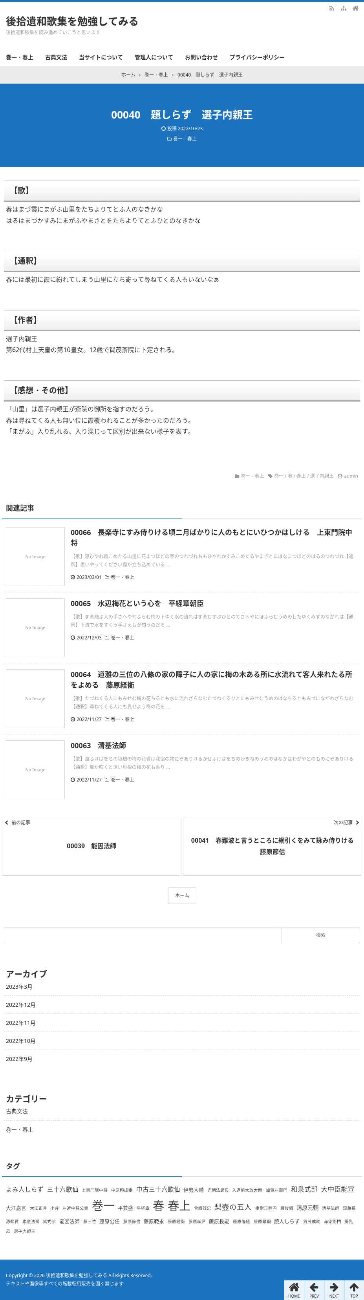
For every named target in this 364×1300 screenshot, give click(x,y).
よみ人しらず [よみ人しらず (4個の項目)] (25, 1189)
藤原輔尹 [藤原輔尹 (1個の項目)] (197, 1221)
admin (351, 476)
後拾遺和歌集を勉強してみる (72, 21)
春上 (301, 476)
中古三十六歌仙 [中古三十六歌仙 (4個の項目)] (158, 1189)
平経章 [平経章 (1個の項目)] (143, 1208)
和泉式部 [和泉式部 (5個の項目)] (304, 1189)
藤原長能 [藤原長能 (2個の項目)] (219, 1221)
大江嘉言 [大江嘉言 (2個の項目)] (16, 1207)
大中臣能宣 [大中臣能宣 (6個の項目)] (337, 1189)
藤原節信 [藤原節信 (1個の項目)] (132, 1221)
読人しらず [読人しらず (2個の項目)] (287, 1221)
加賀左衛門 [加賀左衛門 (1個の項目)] (276, 1190)
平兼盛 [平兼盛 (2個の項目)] (125, 1207)
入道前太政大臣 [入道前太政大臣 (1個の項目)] (247, 1190)
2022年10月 (21, 1040)
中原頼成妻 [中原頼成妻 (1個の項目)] (122, 1190)
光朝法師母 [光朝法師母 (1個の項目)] (218, 1190)
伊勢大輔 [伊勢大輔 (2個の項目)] (193, 1189)
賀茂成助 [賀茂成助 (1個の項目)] (311, 1221)
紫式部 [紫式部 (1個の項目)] (49, 1221)
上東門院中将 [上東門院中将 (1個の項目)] (95, 1190)
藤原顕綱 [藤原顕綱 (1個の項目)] (262, 1221)
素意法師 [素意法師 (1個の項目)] (31, 1221)
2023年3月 (19, 986)
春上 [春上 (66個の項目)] (179, 1205)
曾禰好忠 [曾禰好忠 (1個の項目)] (202, 1208)
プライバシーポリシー (257, 57)
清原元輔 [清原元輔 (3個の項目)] (307, 1207)
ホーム (182, 895)
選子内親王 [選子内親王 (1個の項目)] (24, 1231)
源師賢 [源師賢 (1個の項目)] (12, 1221)
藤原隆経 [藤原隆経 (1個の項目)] (241, 1221)
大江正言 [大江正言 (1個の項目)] (38, 1208)
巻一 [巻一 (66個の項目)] (103, 1205)
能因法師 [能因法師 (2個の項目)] (69, 1221)
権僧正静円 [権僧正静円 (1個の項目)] (266, 1208)
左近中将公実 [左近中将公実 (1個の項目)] (75, 1208)
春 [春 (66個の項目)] (158, 1205)
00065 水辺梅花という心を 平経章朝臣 (137, 603)
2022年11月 (21, 1022)
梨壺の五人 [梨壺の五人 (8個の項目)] (233, 1207)
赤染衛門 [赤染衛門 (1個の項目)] (332, 1221)
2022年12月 (21, 1004)
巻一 (279, 476)
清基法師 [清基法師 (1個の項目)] (330, 1208)
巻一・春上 (19, 57)
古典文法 (56, 57)
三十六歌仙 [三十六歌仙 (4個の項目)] (63, 1189)
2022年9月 (19, 1059)
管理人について (154, 57)
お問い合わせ (201, 57)
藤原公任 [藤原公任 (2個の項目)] (109, 1221)
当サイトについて (101, 57)
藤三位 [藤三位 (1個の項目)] (89, 1221)
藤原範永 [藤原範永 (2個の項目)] (154, 1221)
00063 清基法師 (98, 745)
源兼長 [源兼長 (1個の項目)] (349, 1208)
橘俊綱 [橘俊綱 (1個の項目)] (286, 1208)
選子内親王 (322, 476)
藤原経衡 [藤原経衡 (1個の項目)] (176, 1221)
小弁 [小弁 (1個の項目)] (54, 1208)
